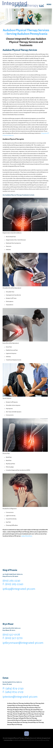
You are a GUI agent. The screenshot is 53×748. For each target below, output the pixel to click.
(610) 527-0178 (11, 634)
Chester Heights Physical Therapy (23, 714)
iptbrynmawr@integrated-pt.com (23, 642)
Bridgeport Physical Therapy (22, 709)
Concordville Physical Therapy (16, 720)
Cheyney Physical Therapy (26, 716)
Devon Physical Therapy (14, 724)
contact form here (26, 536)
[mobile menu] (50, 4)
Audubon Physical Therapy (32, 703)
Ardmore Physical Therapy (15, 703)
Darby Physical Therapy (20, 722)
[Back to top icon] (26, 733)
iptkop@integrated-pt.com (19, 588)
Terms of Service (36, 740)
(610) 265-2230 (11, 580)
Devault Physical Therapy (36, 722)
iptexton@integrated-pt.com (20, 696)
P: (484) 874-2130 (13, 688)
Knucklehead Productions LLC (21, 740)
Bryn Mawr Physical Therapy (21, 712)
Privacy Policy (45, 740)
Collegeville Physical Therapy (27, 718)
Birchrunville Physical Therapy (16, 707)
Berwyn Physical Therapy (31, 705)
